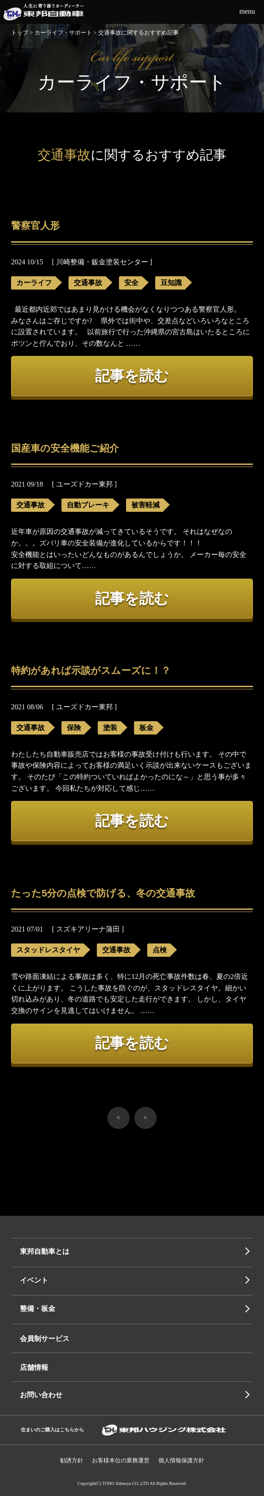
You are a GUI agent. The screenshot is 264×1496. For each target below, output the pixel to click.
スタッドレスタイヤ (48, 950)
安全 (131, 282)
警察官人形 (35, 225)
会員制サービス (44, 1338)
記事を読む (132, 376)
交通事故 (88, 282)
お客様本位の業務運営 (120, 1460)
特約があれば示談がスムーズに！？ (91, 670)
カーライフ (34, 282)
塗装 (110, 727)
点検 (160, 950)
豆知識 (171, 282)
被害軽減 (145, 505)
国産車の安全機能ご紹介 (65, 448)
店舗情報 (34, 1367)
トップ (19, 32)
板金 (146, 727)
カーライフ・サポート (63, 32)
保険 (74, 727)
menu (247, 11)
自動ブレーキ (88, 505)
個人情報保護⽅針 (181, 1460)
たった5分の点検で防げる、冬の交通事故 (103, 893)
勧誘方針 (71, 1460)
